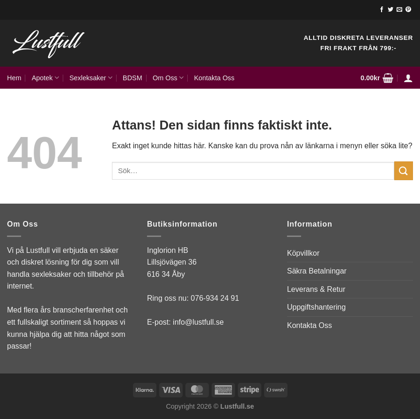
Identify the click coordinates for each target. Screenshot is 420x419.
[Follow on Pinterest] (408, 10)
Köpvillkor (303, 253)
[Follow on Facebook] (381, 10)
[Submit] (403, 170)
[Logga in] (408, 78)
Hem (14, 78)
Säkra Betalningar (316, 271)
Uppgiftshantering (316, 307)
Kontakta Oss (214, 78)
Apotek (45, 77)
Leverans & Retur (316, 289)
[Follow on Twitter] (390, 10)
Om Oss (168, 77)
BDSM (132, 78)
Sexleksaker (90, 77)
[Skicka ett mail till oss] (399, 10)
